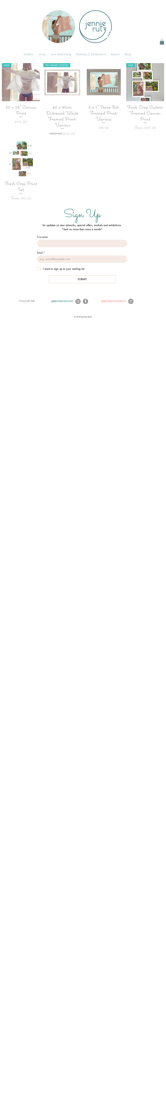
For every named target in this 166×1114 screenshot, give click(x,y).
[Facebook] (85, 301)
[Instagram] (78, 301)
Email (41, 252)
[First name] (81, 243)
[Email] (81, 259)
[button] (162, 41)
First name (42, 236)
